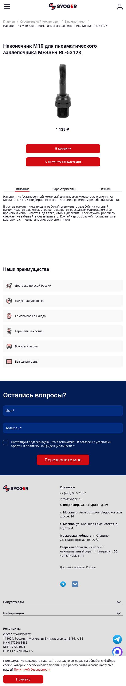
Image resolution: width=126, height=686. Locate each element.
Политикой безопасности (32, 669)
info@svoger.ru (71, 499)
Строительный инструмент (40, 21)
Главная (9, 21)
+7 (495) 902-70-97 (73, 493)
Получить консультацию (63, 161)
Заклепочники (75, 21)
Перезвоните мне (63, 460)
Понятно (23, 679)
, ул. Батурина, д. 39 (84, 505)
